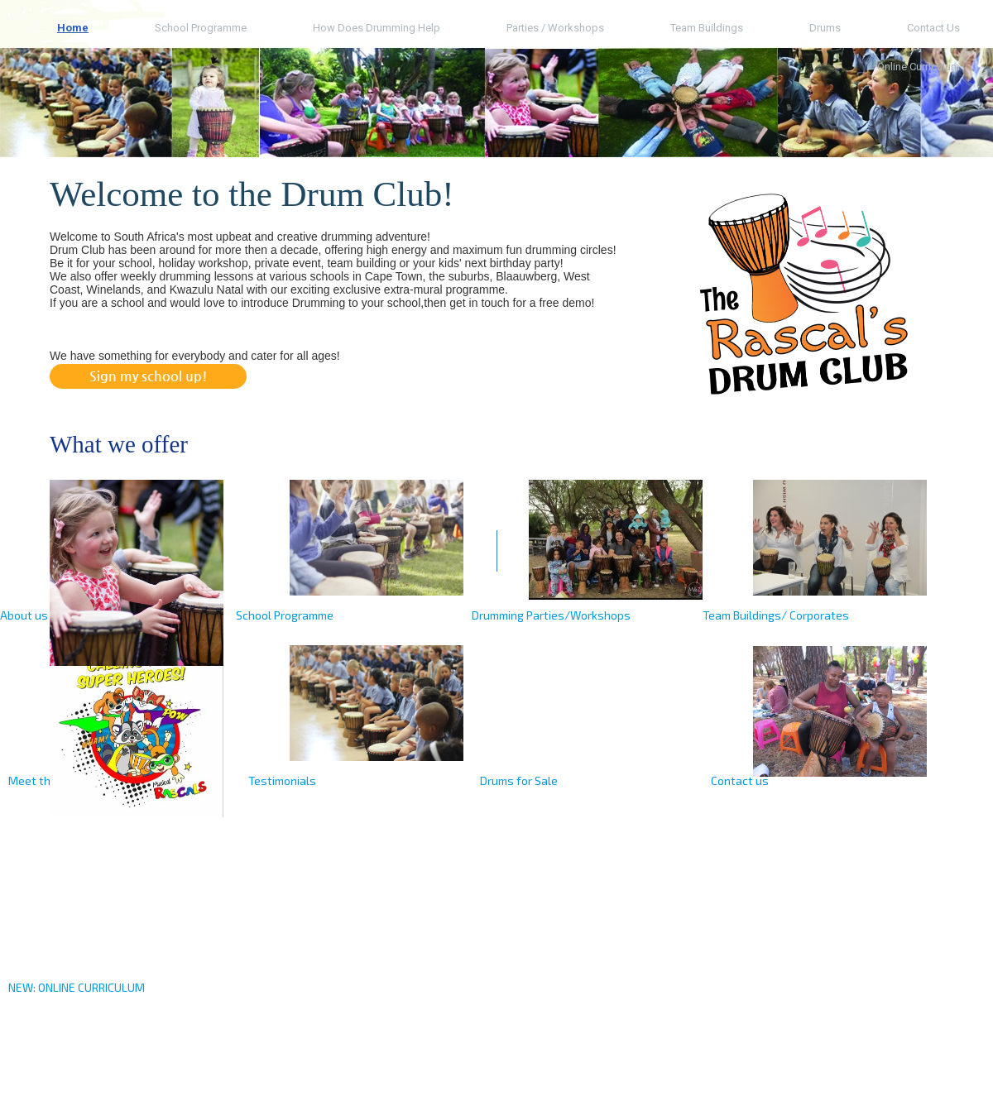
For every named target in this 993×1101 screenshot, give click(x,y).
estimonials (285, 780)
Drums (825, 28)
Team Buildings (706, 28)
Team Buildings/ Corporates (776, 615)
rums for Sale (522, 780)
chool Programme (287, 615)
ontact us (743, 780)
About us (24, 615)
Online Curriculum (918, 66)
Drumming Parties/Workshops (551, 615)
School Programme (201, 28)
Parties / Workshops (555, 28)
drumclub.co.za (92, 1080)
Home (73, 28)
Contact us (933, 28)
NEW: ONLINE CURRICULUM (76, 987)
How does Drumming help (376, 28)
